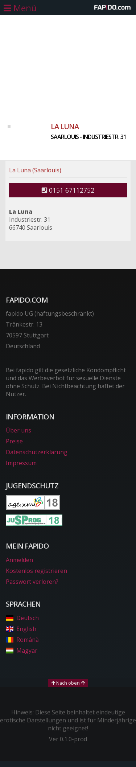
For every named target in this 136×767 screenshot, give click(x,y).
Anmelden (19, 560)
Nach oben (68, 683)
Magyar (21, 651)
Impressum (21, 463)
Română (22, 640)
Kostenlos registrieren (36, 571)
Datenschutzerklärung (36, 452)
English (21, 629)
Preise (14, 441)
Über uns (18, 430)
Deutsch (22, 618)
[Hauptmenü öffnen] (20, 8)
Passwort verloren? (32, 582)
